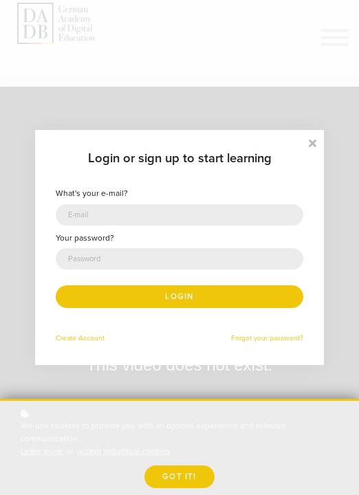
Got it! (179, 476)
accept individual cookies (124, 451)
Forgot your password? (267, 337)
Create (66, 337)
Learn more (42, 451)
